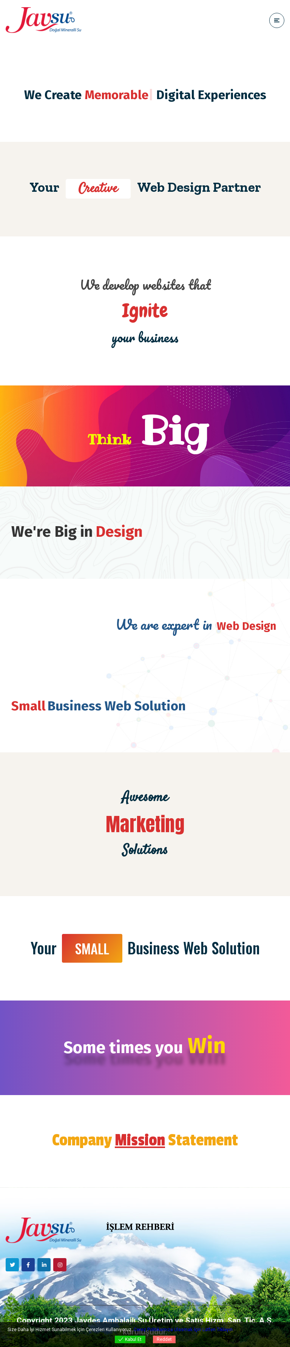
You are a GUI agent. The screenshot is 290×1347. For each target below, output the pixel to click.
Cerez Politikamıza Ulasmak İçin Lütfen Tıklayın (183, 1329)
